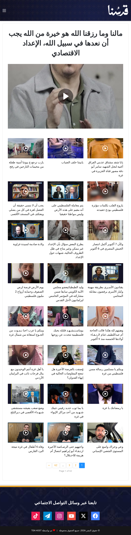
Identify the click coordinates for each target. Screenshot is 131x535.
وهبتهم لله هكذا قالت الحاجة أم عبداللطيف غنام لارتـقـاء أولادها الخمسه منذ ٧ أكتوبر (106, 335)
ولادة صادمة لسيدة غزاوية (28, 244)
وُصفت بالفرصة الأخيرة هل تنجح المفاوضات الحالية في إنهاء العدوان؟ (67, 373)
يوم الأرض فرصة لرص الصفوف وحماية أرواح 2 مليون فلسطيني (29, 291)
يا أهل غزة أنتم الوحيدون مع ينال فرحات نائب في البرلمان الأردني (26, 373)
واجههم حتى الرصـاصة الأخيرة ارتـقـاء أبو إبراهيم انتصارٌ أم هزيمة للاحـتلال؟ (66, 451)
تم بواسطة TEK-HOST (41, 530)
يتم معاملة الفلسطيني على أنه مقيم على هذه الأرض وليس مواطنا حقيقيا (68, 210)
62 (55, 465)
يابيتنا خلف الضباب (72, 162)
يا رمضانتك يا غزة (113, 408)
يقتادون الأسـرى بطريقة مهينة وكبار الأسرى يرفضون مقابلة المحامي (105, 291)
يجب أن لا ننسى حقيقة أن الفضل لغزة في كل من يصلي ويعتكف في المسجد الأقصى (26, 210)
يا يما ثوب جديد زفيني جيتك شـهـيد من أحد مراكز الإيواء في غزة (67, 412)
